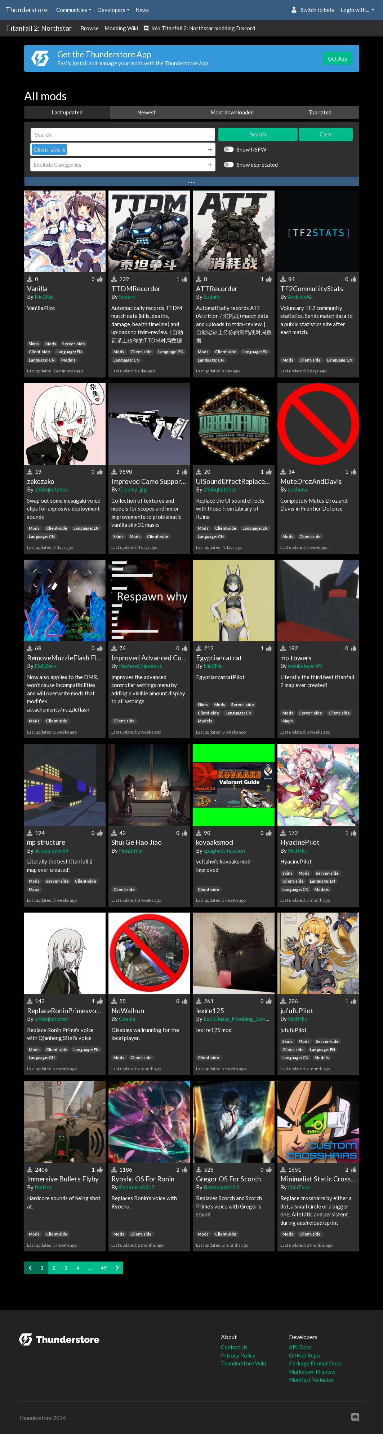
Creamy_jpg (133, 489)
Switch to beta (313, 9)
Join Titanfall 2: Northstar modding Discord (199, 28)
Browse (89, 28)
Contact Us (234, 1347)
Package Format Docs (315, 1363)
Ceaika (127, 1018)
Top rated (319, 112)
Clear (326, 134)
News (142, 9)
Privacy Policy (238, 1355)
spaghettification (224, 850)
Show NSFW (251, 149)
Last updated (67, 112)
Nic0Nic (44, 296)
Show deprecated (257, 164)
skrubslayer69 (305, 666)
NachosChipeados (140, 666)
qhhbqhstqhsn (51, 489)
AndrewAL (300, 296)
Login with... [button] (355, 9)
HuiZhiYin (131, 850)
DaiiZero (46, 666)
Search (258, 134)
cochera (297, 489)
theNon (44, 1187)
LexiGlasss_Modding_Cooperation (245, 1018)
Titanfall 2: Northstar (39, 28)
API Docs (300, 1347)
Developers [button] (111, 9)
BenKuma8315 (137, 1187)
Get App (337, 58)
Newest (146, 112)
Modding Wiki (121, 28)
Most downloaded (232, 112)
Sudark (127, 296)
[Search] (123, 134)
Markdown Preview (312, 1371)
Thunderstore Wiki (243, 1363)
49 (104, 1267)
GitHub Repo (304, 1355)
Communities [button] (71, 9)
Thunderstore (27, 9)
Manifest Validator (311, 1379)
